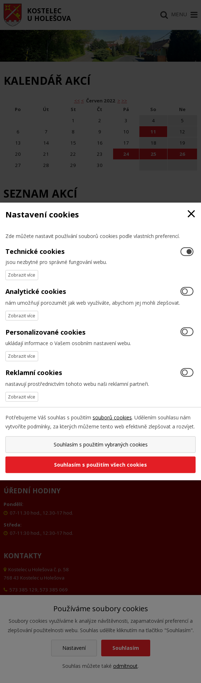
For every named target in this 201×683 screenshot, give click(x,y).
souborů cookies (112, 417)
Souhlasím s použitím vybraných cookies (101, 444)
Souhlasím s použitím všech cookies (100, 464)
